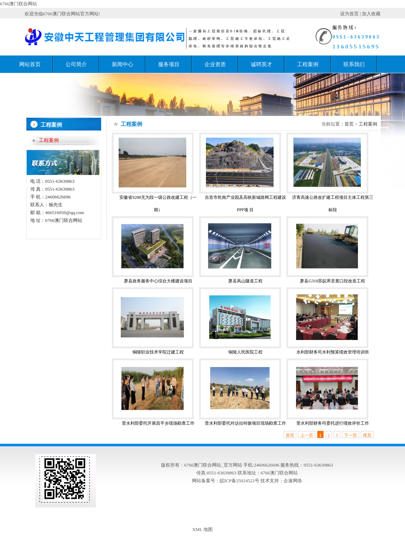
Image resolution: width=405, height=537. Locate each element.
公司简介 (76, 64)
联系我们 (354, 64)
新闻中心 (122, 64)
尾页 (367, 435)
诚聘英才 (261, 64)
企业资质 (215, 64)
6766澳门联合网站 (18, 3)
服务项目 (169, 64)
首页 (349, 124)
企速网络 (293, 480)
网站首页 (30, 64)
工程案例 (307, 64)
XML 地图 (202, 529)
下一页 (350, 435)
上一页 (306, 435)
